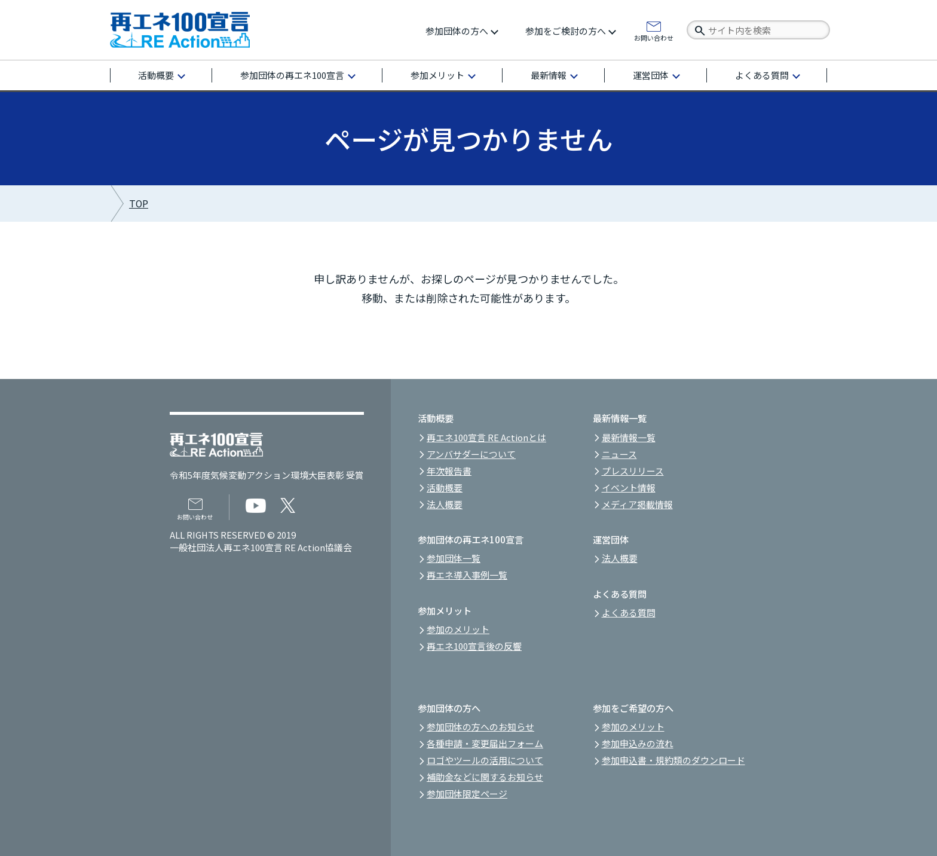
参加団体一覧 (453, 558)
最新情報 (549, 75)
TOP (138, 203)
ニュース (619, 454)
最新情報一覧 (629, 437)
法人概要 (445, 504)
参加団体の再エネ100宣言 (292, 75)
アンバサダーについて (471, 454)
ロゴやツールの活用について (485, 760)
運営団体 (651, 75)
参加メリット (437, 75)
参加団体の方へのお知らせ (480, 726)
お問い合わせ (653, 37)
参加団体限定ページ (467, 793)
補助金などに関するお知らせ (485, 777)
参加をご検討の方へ (565, 31)
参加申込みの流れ (637, 743)
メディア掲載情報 (637, 504)
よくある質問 (762, 75)
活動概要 (156, 75)
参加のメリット (458, 629)
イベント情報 (629, 487)
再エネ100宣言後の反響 (474, 646)
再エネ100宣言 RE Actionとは (486, 437)
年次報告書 (449, 470)
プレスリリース (633, 470)
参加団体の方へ (456, 31)
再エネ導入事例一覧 (467, 574)
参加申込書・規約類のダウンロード (673, 760)
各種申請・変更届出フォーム (485, 743)
